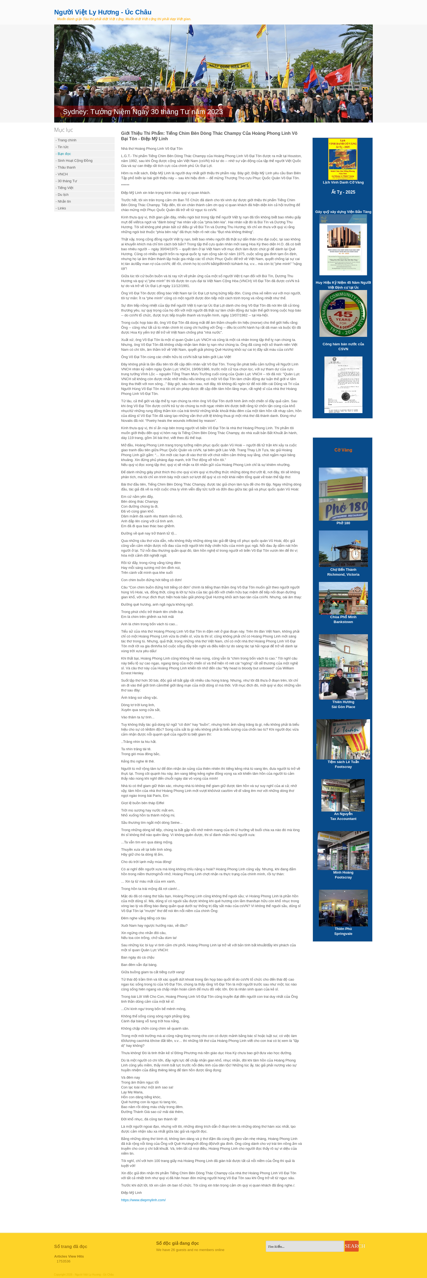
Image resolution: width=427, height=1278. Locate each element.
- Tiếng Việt (64, 188)
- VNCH (62, 174)
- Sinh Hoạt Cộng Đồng (74, 160)
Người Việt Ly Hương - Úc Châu (102, 12)
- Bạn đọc (63, 154)
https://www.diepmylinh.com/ (143, 1200)
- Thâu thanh (65, 167)
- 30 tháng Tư (66, 181)
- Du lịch (62, 195)
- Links (61, 208)
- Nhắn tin (63, 201)
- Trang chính (66, 140)
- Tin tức (62, 147)
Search (352, 1246)
